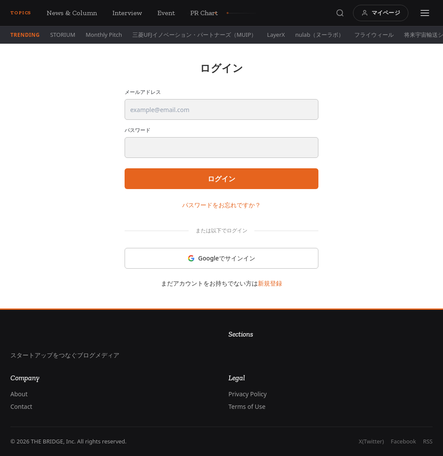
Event (166, 13)
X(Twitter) (371, 441)
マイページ (380, 12)
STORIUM (62, 35)
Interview (127, 13)
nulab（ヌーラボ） (319, 35)
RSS (428, 441)
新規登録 (270, 283)
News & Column (72, 13)
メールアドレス (143, 92)
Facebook (403, 441)
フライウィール (374, 35)
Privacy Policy (247, 394)
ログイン (221, 178)
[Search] (340, 13)
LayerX (276, 35)
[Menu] (425, 13)
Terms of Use (247, 406)
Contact (21, 406)
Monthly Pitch (104, 35)
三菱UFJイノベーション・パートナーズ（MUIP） (194, 35)
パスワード (138, 130)
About (19, 394)
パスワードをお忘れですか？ (221, 205)
